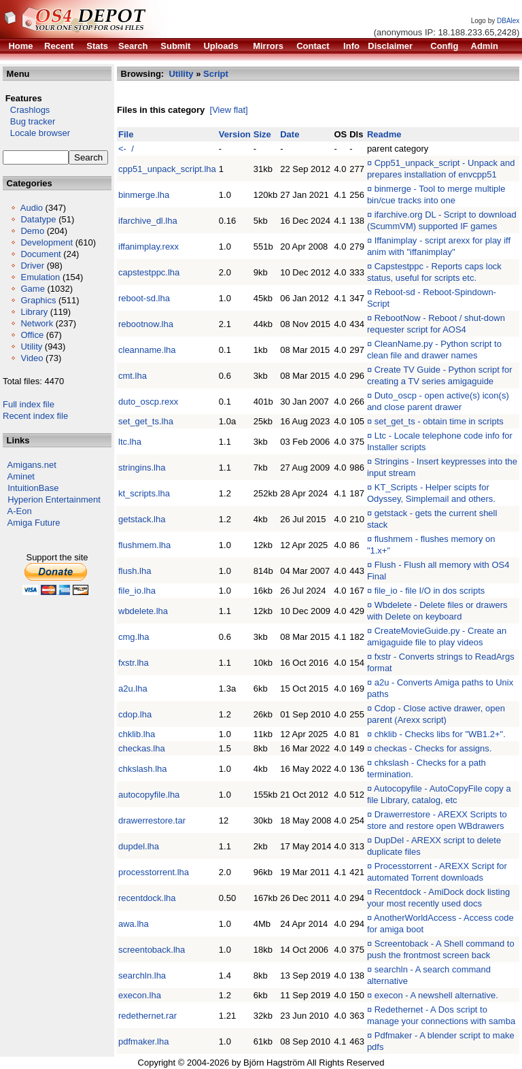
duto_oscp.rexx (148, 401)
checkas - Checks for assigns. (433, 748)
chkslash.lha (142, 769)
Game (32, 289)
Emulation (40, 277)
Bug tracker (29, 121)
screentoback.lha (151, 950)
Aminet (21, 476)
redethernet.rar (147, 1016)
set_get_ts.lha (145, 421)
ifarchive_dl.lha (147, 221)
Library (34, 312)
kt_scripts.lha (144, 493)
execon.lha (139, 995)
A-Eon (19, 511)
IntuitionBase (32, 488)
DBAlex (508, 20)
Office (32, 335)
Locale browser (36, 133)
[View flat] (229, 110)
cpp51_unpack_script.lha (167, 169)
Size (262, 134)
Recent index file (35, 416)
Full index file (28, 404)
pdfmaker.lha (143, 1041)
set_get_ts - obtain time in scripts (439, 421)
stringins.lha (141, 467)
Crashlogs (26, 110)
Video (31, 358)
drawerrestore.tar (152, 820)
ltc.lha (129, 442)
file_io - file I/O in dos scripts (430, 591)
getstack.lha (141, 519)
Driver (32, 265)
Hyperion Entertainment (54, 499)
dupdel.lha (138, 846)
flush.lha (134, 571)
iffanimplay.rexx (148, 246)
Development (46, 242)
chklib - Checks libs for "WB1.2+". (440, 734)
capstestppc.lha (148, 272)
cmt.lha (132, 376)
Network (36, 323)
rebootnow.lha (145, 324)
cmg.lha (134, 637)
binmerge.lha (143, 195)
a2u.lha (132, 688)
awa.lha (133, 924)
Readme (384, 134)
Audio (31, 208)
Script (215, 74)
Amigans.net (31, 465)
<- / (126, 148)
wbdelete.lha (143, 611)
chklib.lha (136, 734)
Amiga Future (33, 522)
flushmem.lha (144, 545)
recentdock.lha (147, 898)
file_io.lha (137, 591)
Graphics (38, 300)
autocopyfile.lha (148, 795)
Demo (32, 231)
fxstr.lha (133, 663)
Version (235, 134)
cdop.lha (135, 714)
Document (40, 254)
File (125, 134)
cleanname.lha (147, 350)
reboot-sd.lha (144, 298)
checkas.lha (141, 748)
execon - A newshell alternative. (436, 995)
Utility (31, 346)
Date (289, 134)
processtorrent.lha (153, 872)
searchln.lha (142, 975)
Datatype (38, 219)
